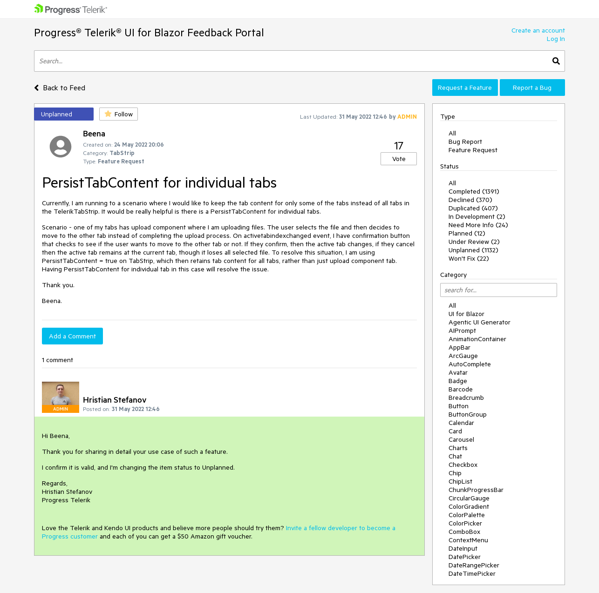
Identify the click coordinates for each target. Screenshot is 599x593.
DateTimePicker (472, 573)
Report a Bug (532, 87)
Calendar (461, 422)
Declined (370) (470, 199)
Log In (556, 38)
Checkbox (463, 464)
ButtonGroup (468, 414)
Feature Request (473, 150)
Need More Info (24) (478, 225)
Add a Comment (72, 336)
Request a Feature (465, 87)
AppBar (459, 347)
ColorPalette (467, 515)
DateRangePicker (474, 565)
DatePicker (465, 557)
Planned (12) (467, 233)
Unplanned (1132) (473, 250)
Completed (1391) (474, 191)
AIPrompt (462, 330)
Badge (458, 381)
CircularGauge (469, 498)
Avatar (458, 372)
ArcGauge (463, 355)
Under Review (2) (474, 241)
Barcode (461, 389)
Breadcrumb (466, 397)
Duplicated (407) (473, 208)
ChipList (460, 481)
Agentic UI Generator (480, 322)
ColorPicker (465, 523)
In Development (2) (477, 216)
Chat (455, 456)
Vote (399, 159)
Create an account (538, 30)
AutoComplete (470, 364)
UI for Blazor (466, 314)
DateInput (463, 548)
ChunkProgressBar (476, 489)
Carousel (461, 439)
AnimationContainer (477, 339)
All (452, 133)
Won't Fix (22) (469, 258)
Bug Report (465, 141)
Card (455, 431)
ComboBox (464, 531)
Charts (458, 448)
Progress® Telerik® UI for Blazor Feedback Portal (149, 32)
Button (459, 406)
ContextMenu (468, 540)
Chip (455, 473)
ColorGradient (469, 506)
